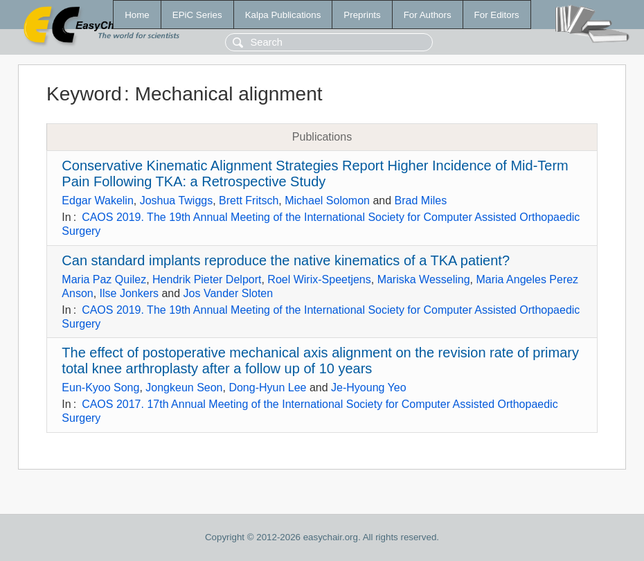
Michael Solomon (327, 200)
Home (137, 15)
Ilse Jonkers (129, 293)
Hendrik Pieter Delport (206, 279)
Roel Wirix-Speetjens (318, 279)
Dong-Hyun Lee (267, 387)
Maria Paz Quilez (104, 279)
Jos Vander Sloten (229, 293)
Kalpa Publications (283, 15)
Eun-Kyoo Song (100, 387)
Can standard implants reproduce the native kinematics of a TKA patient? (286, 260)
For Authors (427, 15)
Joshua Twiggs (176, 200)
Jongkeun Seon (183, 387)
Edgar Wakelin (97, 200)
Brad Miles (421, 200)
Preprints (361, 15)
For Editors (496, 15)
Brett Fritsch (248, 200)
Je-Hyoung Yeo (368, 387)
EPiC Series (197, 15)
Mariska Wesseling (423, 279)
